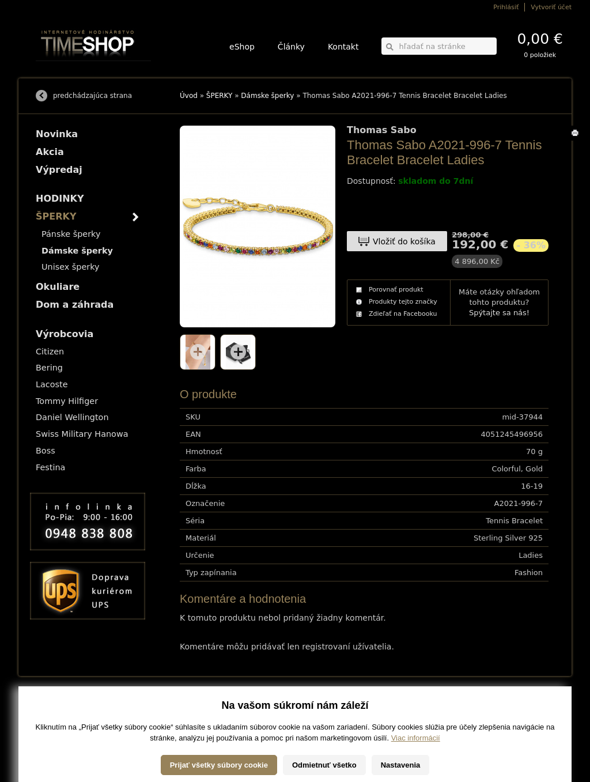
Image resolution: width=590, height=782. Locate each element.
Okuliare (58, 286)
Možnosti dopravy (58, 707)
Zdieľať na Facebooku (403, 314)
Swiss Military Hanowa (82, 434)
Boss (45, 450)
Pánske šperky (70, 234)
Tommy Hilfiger (67, 401)
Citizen (50, 351)
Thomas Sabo (382, 130)
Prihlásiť (506, 7)
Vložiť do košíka (404, 241)
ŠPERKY (219, 96)
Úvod (189, 96)
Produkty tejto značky (403, 301)
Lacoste (52, 384)
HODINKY (60, 198)
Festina (50, 467)
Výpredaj (59, 169)
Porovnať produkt (396, 289)
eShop (242, 46)
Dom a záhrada (75, 304)
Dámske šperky (267, 96)
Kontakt (343, 46)
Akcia (50, 151)
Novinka (57, 134)
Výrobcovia (64, 333)
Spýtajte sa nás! (499, 312)
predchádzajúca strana (92, 96)
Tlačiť (577, 140)
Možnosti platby (55, 715)
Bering (49, 367)
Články (291, 46)
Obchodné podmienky (64, 723)
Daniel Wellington (72, 417)
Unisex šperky (70, 266)
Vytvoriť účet (551, 7)
